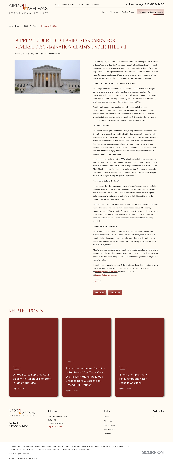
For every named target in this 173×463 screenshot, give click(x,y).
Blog (57, 4)
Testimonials (109, 429)
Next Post (115, 292)
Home (106, 416)
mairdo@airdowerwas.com (106, 271)
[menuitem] (12, 458)
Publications (84, 4)
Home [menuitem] (103, 12)
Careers (96, 4)
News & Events (68, 4)
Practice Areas (110, 425)
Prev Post (100, 292)
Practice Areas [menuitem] (127, 12)
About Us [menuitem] (114, 12)
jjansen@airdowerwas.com (106, 275)
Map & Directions (55, 426)
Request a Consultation (151, 12)
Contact (107, 434)
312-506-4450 (154, 4)
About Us (108, 421)
